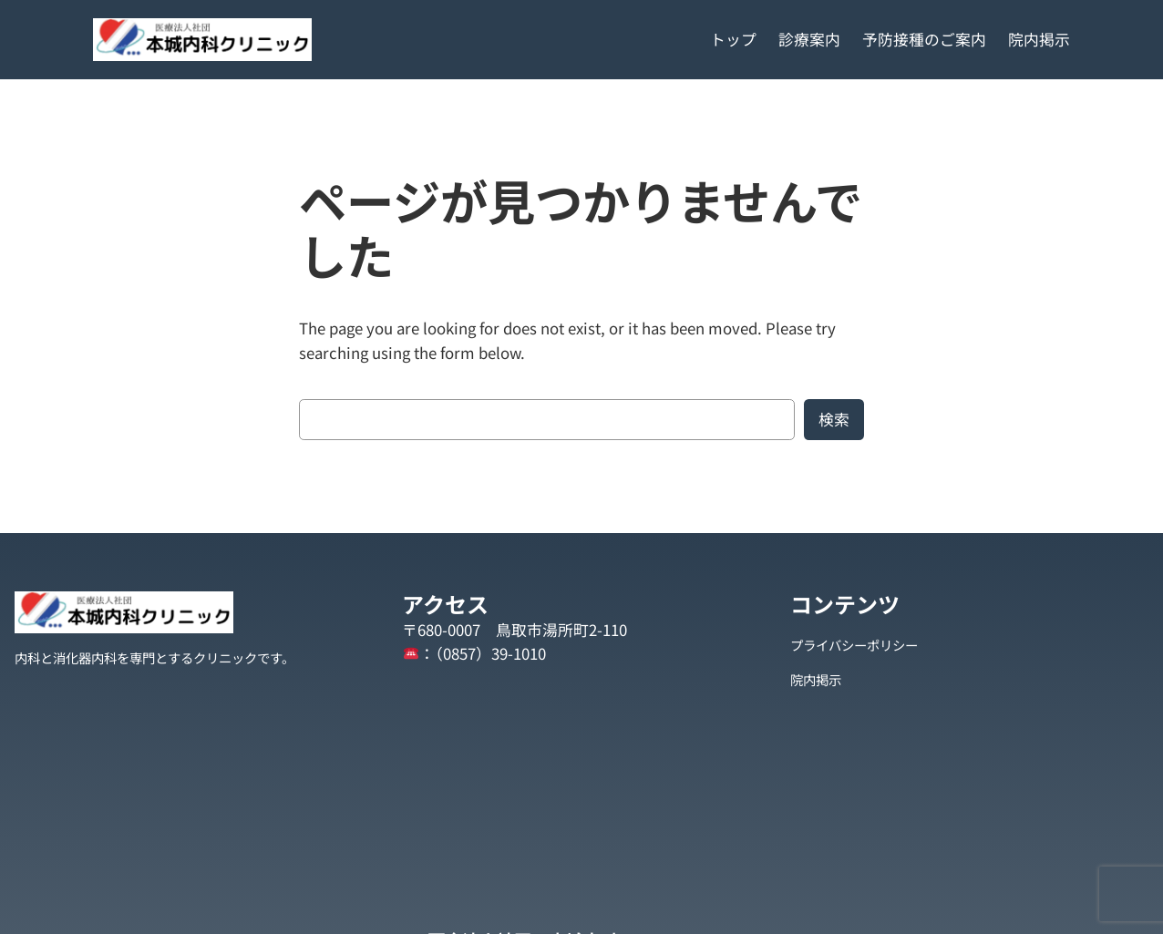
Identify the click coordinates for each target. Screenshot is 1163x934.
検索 (833, 419)
